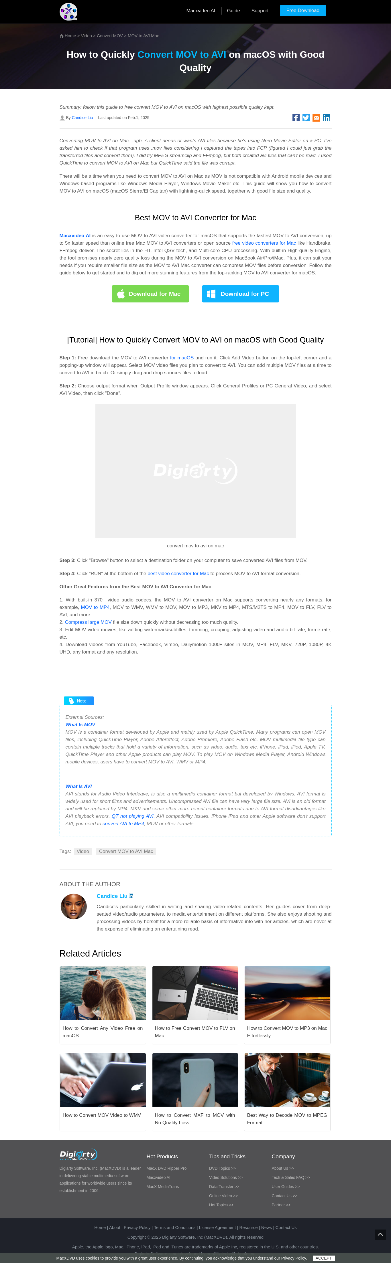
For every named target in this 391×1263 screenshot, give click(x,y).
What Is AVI (79, 786)
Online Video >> (223, 1195)
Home (70, 35)
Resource (248, 1227)
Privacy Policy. (294, 1258)
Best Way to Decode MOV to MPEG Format (287, 1118)
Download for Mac (155, 293)
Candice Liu (82, 117)
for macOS (182, 358)
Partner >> (281, 1205)
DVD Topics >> (222, 1168)
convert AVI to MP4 (123, 823)
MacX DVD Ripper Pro (167, 1168)
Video (86, 35)
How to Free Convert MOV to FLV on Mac (195, 1032)
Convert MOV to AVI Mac (126, 851)
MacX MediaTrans (163, 1186)
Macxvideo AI (200, 10)
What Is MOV (80, 724)
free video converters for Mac (265, 243)
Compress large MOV (88, 622)
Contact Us (286, 1227)
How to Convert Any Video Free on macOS (103, 1032)
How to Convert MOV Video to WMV (102, 1115)
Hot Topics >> (221, 1205)
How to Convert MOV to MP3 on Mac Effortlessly (287, 1032)
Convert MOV (110, 35)
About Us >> (283, 1168)
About (114, 1227)
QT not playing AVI (133, 816)
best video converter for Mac (178, 573)
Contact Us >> (285, 1195)
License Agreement (217, 1227)
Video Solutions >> (226, 1177)
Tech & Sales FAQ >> (291, 1177)
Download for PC (245, 293)
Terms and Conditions (174, 1227)
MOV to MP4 (95, 607)
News (266, 1227)
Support (260, 10)
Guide (233, 10)
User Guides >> (286, 1186)
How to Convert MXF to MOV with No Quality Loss (195, 1118)
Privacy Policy (137, 1227)
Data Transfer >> (224, 1186)
